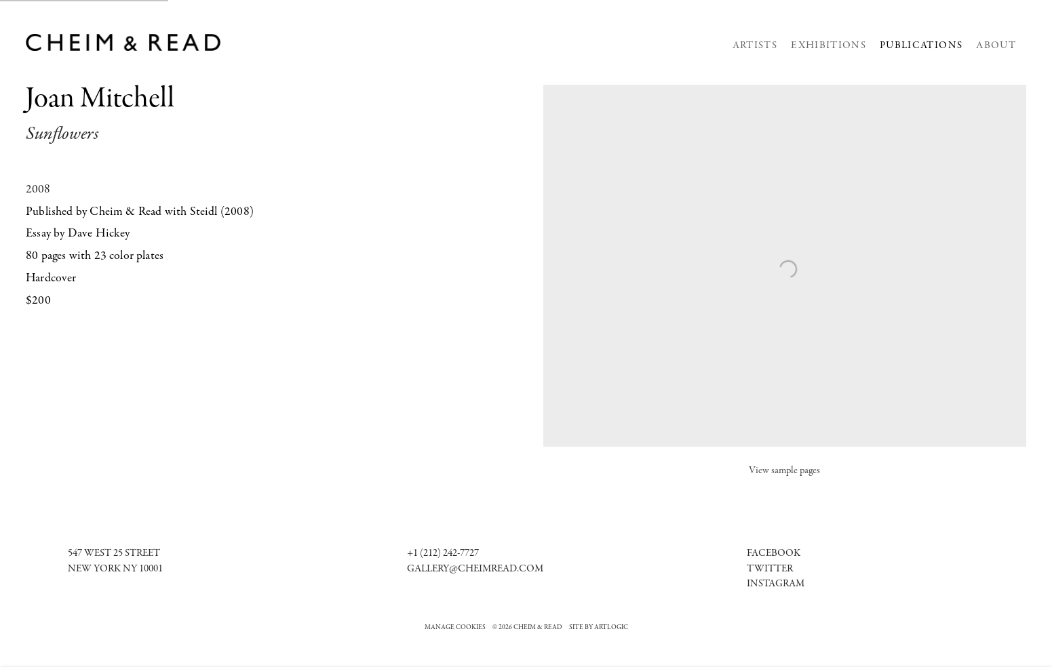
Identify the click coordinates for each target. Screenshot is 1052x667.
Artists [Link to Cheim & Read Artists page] (755, 46)
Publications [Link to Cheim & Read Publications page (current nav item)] (921, 46)
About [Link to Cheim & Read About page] (996, 46)
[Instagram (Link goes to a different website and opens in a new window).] (775, 584)
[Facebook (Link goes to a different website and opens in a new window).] (773, 553)
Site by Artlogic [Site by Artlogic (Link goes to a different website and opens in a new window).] (598, 627)
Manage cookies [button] (455, 627)
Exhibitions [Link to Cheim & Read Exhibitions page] (828, 46)
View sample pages (784, 471)
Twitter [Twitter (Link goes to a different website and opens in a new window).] (770, 569)
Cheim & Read (123, 42)
